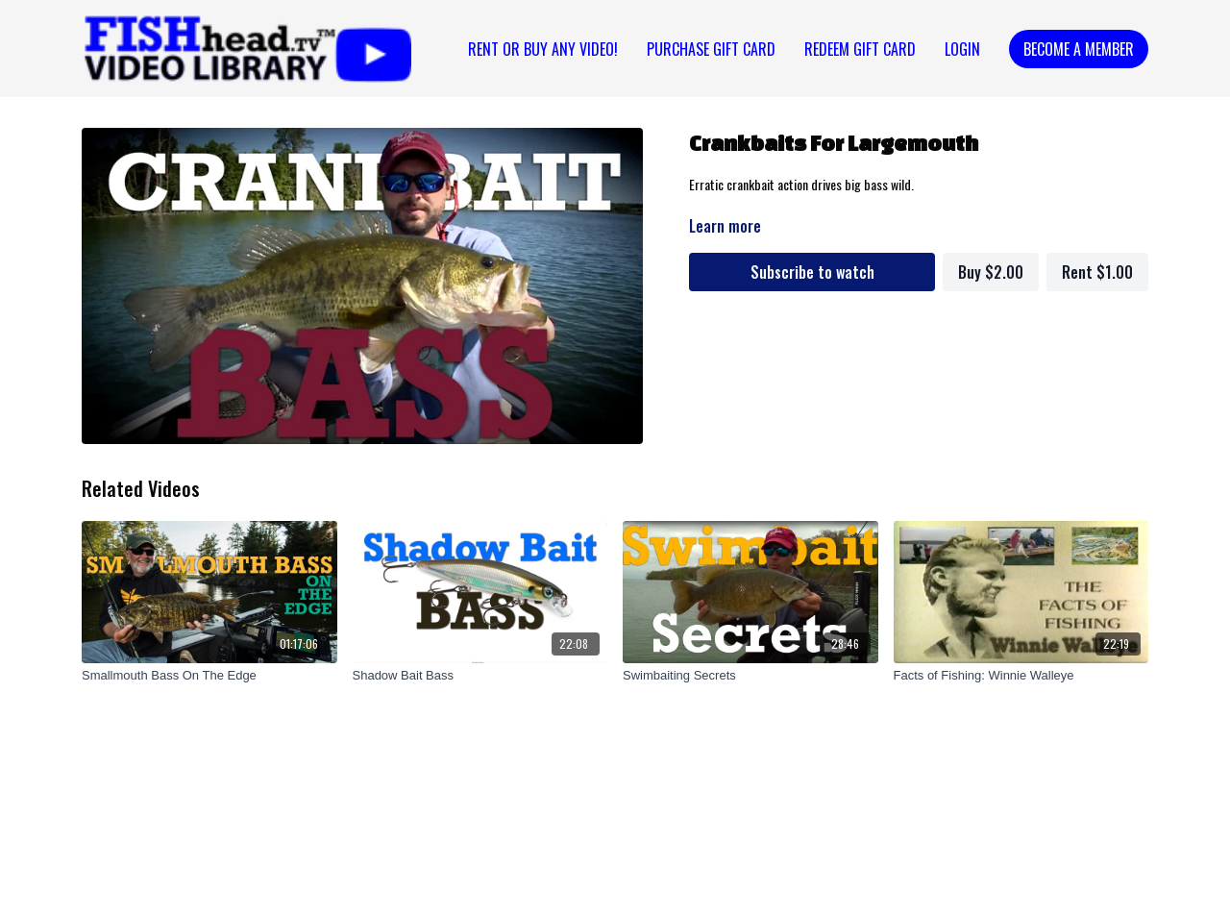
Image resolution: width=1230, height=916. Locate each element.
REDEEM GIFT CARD (860, 49)
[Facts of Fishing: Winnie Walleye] (1021, 675)
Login (962, 49)
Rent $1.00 (1097, 272)
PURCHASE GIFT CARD (711, 49)
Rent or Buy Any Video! (543, 49)
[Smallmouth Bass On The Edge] (209, 675)
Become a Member (1078, 49)
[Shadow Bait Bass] (480, 675)
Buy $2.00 (990, 272)
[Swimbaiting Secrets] (750, 675)
